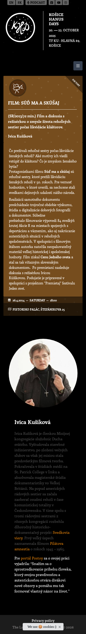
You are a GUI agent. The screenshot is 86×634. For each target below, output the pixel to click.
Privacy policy (43, 621)
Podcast (36, 2)
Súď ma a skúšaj (57, 171)
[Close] (60, 626)
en (11, 2)
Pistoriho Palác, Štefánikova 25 (39, 309)
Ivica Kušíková (20, 136)
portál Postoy (32, 558)
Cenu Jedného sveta (55, 257)
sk (20, 2)
